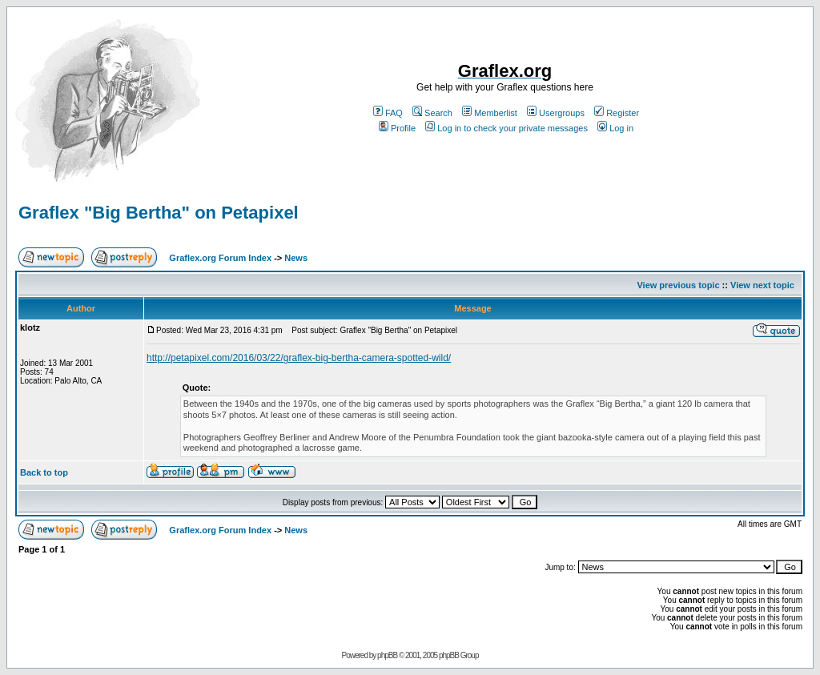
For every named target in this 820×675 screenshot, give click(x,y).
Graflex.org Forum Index (220, 258)
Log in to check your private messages (506, 128)
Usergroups (556, 113)
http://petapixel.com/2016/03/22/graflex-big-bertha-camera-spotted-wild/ (299, 358)
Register (616, 113)
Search (432, 113)
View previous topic (678, 285)
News (296, 258)
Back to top (44, 472)
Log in (615, 128)
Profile (397, 128)
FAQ (388, 113)
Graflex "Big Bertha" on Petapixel (158, 213)
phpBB (387, 655)
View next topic (762, 285)
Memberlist (489, 113)
